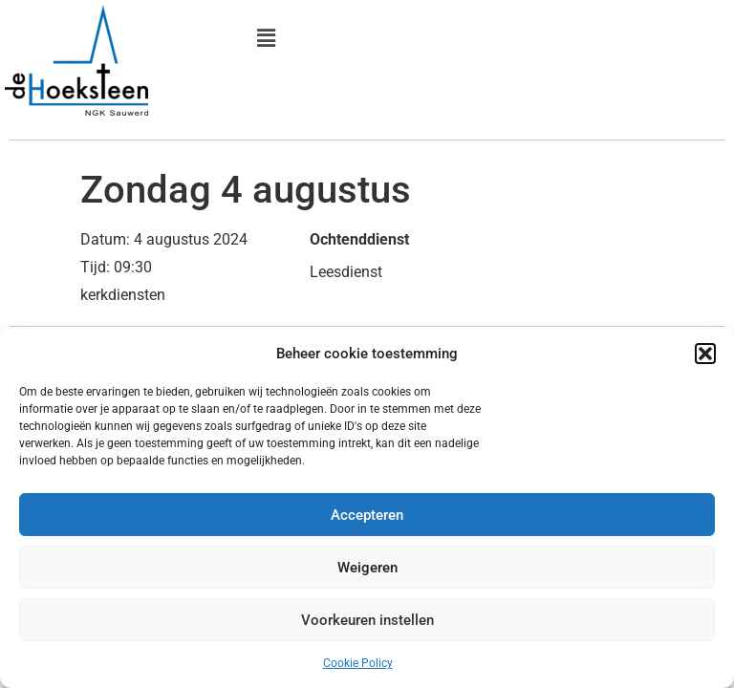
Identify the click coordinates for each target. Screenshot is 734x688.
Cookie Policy (358, 663)
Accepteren (367, 515)
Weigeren (367, 567)
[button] (705, 353)
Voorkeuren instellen (367, 620)
